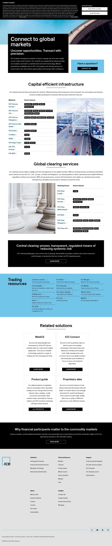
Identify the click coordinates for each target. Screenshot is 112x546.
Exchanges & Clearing (37, 461)
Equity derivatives (87, 228)
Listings (27, 139)
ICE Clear (63, 228)
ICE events (33, 508)
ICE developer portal (92, 472)
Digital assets (29, 113)
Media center (34, 494)
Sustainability (34, 512)
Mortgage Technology (37, 468)
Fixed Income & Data (64, 501)
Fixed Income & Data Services (39, 465)
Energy (35, 104)
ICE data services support (94, 465)
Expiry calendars (63, 475)
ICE (14, 131)
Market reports (62, 472)
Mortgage (61, 505)
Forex (91, 220)
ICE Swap (16, 143)
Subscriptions (90, 475)
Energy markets (63, 498)
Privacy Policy (23, 9)
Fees (59, 482)
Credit (27, 135)
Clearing (60, 465)
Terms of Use (29, 536)
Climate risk (61, 494)
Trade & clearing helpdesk (94, 461)
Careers (32, 505)
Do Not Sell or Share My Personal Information (44, 536)
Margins (60, 479)
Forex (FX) (49, 111)
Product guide (62, 468)
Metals (37, 113)
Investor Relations (35, 498)
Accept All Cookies (95, 5)
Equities (42, 104)
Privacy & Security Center (8, 536)
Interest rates (29, 107)
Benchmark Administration (38, 472)
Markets (60, 461)
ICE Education (90, 468)
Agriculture (28, 104)
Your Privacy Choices (20, 536)
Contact (32, 501)
